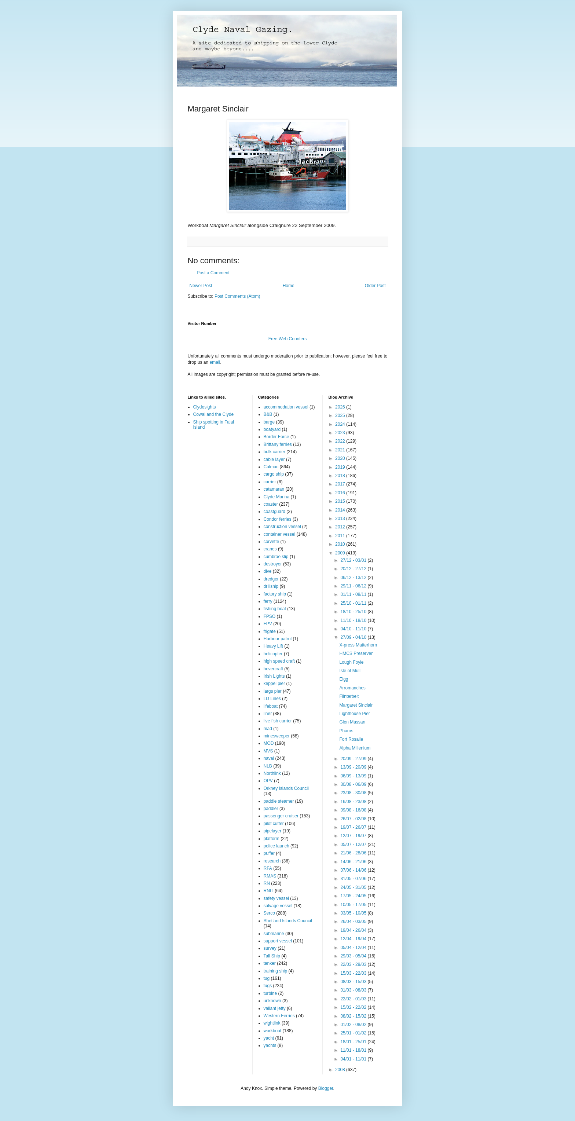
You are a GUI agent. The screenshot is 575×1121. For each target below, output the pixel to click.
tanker (270, 963)
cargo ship (274, 474)
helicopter (273, 653)
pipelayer (273, 831)
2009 (340, 553)
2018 (340, 475)
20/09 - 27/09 (353, 758)
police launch (276, 846)
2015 (340, 501)
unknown (272, 1000)
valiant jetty (275, 1008)
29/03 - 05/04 (353, 956)
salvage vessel (278, 905)
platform (271, 838)
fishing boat (275, 608)
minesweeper (277, 736)
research (272, 861)
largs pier (273, 691)
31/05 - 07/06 (353, 878)
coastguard (274, 511)
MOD (269, 743)
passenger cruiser (281, 815)
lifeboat (271, 706)
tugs (268, 985)
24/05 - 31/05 (353, 887)
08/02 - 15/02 (353, 1016)
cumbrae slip (276, 556)
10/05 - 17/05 (353, 904)
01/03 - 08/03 (353, 990)
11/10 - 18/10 (353, 620)
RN (267, 883)
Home (288, 285)
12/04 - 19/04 (353, 938)
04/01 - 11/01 (353, 1059)
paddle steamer (279, 801)
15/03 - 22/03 (353, 973)
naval (269, 758)
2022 (340, 441)
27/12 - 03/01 (353, 560)
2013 (340, 518)
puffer (269, 853)
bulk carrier (274, 451)
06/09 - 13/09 (353, 776)
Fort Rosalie (351, 739)
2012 (340, 527)
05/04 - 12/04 (353, 947)
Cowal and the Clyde (213, 414)
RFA (268, 868)
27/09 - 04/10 (353, 637)
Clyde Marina (277, 496)
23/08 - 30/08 (353, 792)
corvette (271, 541)
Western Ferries (279, 1015)
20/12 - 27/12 (353, 568)
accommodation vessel (286, 407)
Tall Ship (272, 956)
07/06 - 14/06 (353, 870)
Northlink (272, 773)
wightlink (272, 1023)
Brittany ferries (278, 444)
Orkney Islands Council (286, 788)
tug (267, 978)
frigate (270, 631)
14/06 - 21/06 (353, 861)
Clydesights (204, 407)
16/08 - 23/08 (353, 801)
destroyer (273, 564)
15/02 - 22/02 (353, 1007)
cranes (270, 549)
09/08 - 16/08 (353, 810)
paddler (271, 808)
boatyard (272, 429)
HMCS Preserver (356, 653)
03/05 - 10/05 (353, 913)
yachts (270, 1045)
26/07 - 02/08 (353, 818)
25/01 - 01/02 (353, 1033)
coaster (271, 504)
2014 (340, 510)
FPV (268, 623)
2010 (340, 544)
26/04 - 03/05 (353, 921)
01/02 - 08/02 (353, 1024)
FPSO (270, 616)
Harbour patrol (278, 638)
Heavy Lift (273, 646)
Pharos (346, 730)
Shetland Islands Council (288, 920)
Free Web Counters (287, 338)
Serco (269, 913)
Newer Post (201, 285)
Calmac (271, 466)
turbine (270, 993)
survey (270, 948)
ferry (268, 601)
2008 (340, 1069)
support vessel (278, 941)
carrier (270, 481)
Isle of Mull (349, 670)
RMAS (270, 876)
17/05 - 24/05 (353, 895)
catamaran (274, 489)
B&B (268, 414)
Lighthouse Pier (354, 713)
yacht (269, 1038)
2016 (340, 492)
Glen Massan (352, 722)
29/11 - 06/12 (353, 586)
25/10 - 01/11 (353, 603)
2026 (340, 407)
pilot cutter (274, 823)
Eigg (343, 679)
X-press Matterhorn (358, 645)
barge (269, 422)
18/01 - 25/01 (353, 1041)
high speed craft (279, 661)
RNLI (269, 890)
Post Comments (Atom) (237, 296)
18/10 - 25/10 (353, 611)
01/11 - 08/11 (353, 594)
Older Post (375, 285)
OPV (268, 780)
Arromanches (352, 687)
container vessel (280, 534)
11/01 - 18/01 (353, 1050)
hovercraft (273, 668)
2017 (340, 484)
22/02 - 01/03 (353, 998)
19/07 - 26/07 (353, 827)
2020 (340, 458)
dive (268, 571)
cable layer (274, 459)
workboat (273, 1030)
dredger (271, 579)
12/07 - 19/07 (353, 835)
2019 (340, 467)
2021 (340, 450)
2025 (340, 415)
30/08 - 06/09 (353, 784)
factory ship (275, 594)
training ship (276, 971)
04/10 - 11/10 (353, 628)
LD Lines (272, 698)
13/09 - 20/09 (353, 767)
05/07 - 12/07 (353, 844)
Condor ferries (278, 519)
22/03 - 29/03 (353, 964)
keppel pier (274, 683)
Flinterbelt (349, 696)
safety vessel (276, 898)
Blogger (325, 1088)
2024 (340, 424)
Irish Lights (274, 676)
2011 (340, 535)
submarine (274, 933)
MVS (268, 751)
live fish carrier (278, 720)
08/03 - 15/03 (353, 981)
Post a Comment (213, 272)
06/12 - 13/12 (353, 577)
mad (268, 728)
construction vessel (282, 526)
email (215, 362)
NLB (268, 766)
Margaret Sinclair (356, 705)
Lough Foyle (351, 662)
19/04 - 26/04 (353, 930)
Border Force (276, 436)
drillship (271, 586)
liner (268, 713)
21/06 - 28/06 (353, 853)
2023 (340, 432)
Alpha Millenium (354, 748)
